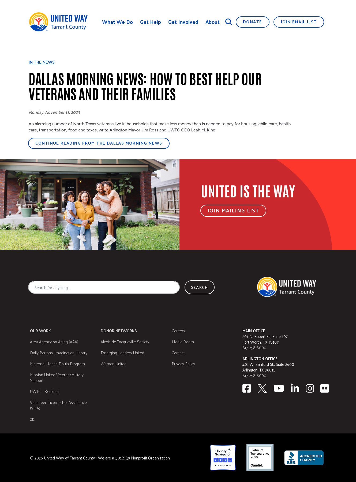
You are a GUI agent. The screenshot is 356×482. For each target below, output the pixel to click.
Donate (252, 21)
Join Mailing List (233, 210)
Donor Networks (119, 330)
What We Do (117, 22)
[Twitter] (262, 388)
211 (32, 418)
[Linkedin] (295, 388)
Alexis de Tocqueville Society (125, 341)
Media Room (183, 341)
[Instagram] (310, 388)
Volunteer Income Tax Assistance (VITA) (58, 405)
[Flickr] (324, 388)
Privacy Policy (183, 363)
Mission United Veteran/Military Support (57, 377)
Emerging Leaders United (122, 352)
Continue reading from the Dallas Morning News (98, 143)
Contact (178, 352)
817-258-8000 (254, 347)
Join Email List (299, 21)
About (212, 22)
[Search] (228, 21)
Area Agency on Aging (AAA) (54, 341)
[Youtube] (278, 388)
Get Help (150, 22)
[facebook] (246, 388)
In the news (42, 62)
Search (199, 287)
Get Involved (183, 22)
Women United (113, 363)
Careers (178, 330)
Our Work (40, 330)
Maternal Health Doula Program (57, 363)
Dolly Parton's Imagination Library (58, 352)
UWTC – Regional (44, 391)
